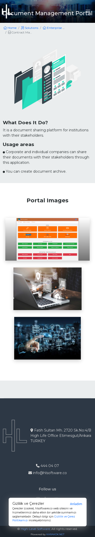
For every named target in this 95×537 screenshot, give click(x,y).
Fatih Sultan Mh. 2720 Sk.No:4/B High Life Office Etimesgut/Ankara (60, 435)
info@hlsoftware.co (47, 473)
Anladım (76, 504)
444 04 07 (47, 465)
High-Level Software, (36, 529)
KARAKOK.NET (55, 534)
